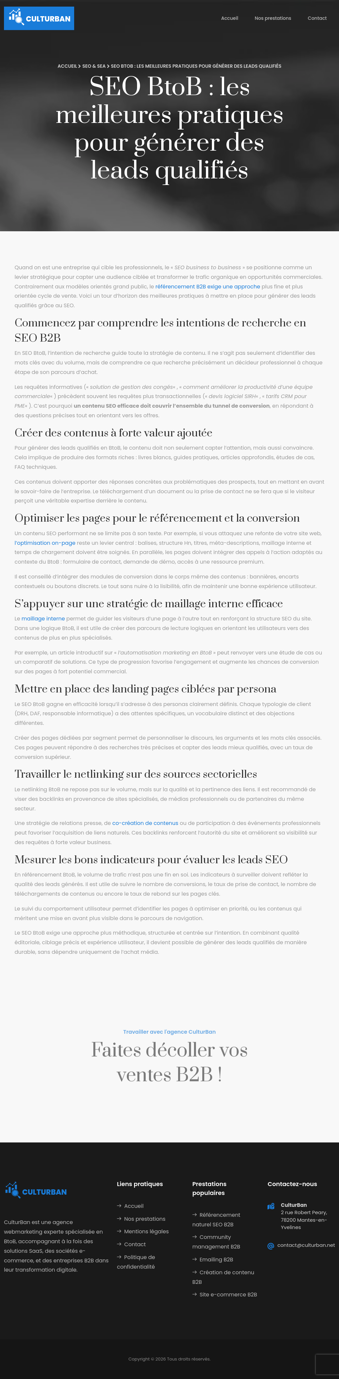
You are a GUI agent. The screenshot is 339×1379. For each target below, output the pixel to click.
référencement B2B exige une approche (208, 286)
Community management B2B (216, 1241)
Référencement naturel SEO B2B (216, 1219)
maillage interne (43, 618)
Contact (317, 18)
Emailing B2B (216, 1259)
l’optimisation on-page (45, 543)
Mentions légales (146, 1231)
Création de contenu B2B (223, 1277)
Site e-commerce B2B (228, 1294)
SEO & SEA (94, 66)
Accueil (229, 18)
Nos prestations (273, 18)
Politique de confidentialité (136, 1262)
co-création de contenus (145, 823)
